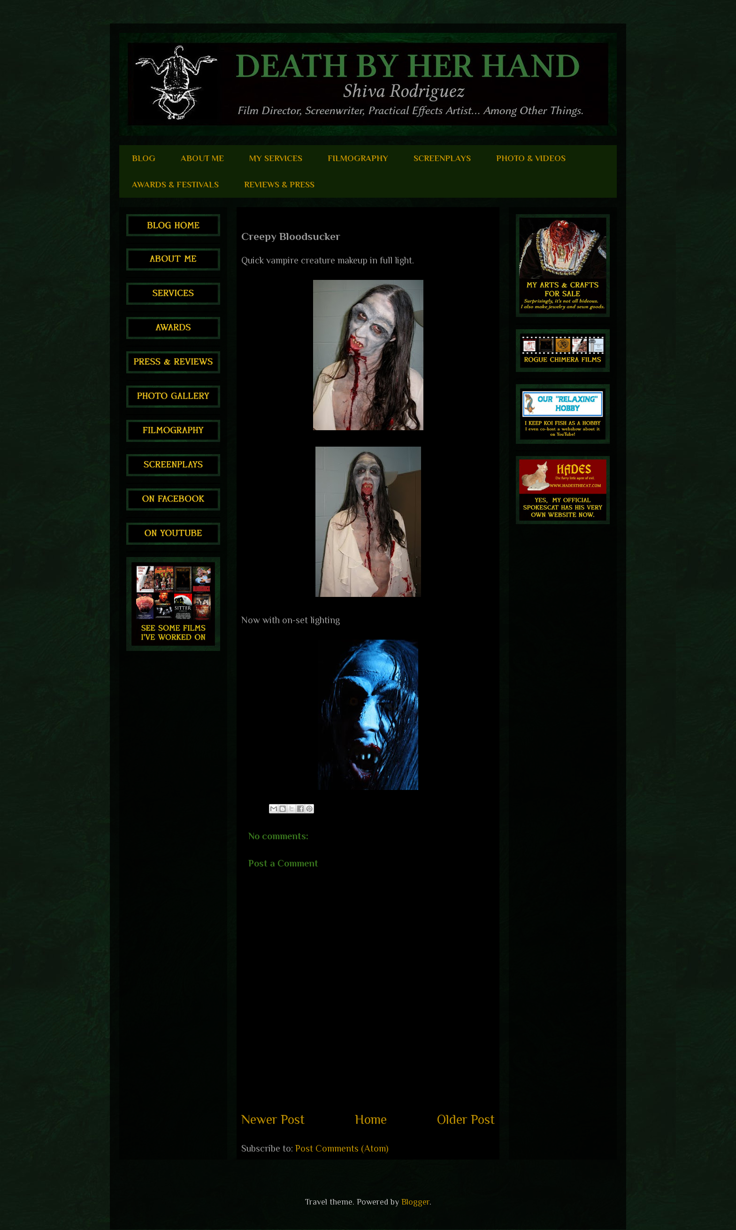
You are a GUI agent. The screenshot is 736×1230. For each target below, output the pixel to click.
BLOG (143, 158)
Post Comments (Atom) (342, 1148)
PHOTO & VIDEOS (531, 158)
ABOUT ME (202, 158)
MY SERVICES (275, 158)
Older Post (466, 1119)
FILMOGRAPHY (358, 158)
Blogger (415, 1202)
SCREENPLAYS (442, 158)
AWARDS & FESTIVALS (175, 184)
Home (371, 1119)
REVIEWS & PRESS (279, 184)
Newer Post (273, 1119)
